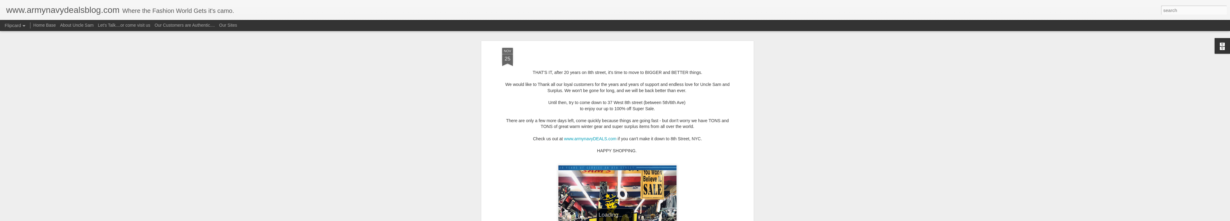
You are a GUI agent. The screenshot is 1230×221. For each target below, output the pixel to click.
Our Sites (228, 25)
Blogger (634, 217)
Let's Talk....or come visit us (124, 25)
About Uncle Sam (76, 25)
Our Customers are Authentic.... (185, 25)
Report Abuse (652, 217)
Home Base (44, 25)
